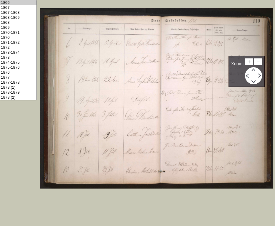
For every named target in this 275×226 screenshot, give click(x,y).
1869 (18, 27)
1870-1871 (18, 32)
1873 (18, 57)
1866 (18, 2)
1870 (18, 37)
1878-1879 (18, 92)
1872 (18, 47)
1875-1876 (18, 67)
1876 (18, 72)
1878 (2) (18, 97)
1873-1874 (18, 52)
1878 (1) (18, 87)
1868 (18, 22)
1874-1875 (18, 62)
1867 (18, 7)
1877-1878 (18, 82)
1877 (18, 77)
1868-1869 (18, 17)
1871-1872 (18, 42)
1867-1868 (18, 12)
